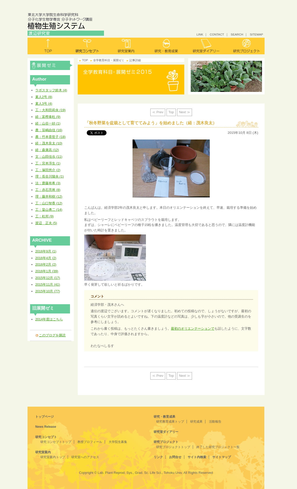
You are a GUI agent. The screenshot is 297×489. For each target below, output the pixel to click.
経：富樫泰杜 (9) (47, 117)
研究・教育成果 (166, 46)
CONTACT (217, 34)
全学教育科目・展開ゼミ (51, 65)
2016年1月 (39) (46, 271)
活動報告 (215, 421)
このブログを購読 (52, 335)
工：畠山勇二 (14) (48, 210)
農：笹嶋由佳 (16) (48, 130)
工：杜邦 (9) (44, 216)
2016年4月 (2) (45, 258)
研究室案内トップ (52, 457)
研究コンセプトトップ (55, 442)
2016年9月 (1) (45, 251)
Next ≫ (184, 112)
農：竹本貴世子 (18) (50, 137)
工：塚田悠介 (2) (47, 170)
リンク (158, 457)
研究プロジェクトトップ (173, 447)
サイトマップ (221, 457)
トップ (47, 46)
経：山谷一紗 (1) (47, 123)
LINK (199, 34)
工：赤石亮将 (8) (47, 190)
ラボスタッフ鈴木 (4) (51, 90)
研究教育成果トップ (170, 421)
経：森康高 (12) (47, 150)
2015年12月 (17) (47, 278)
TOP (85, 60)
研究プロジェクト (245, 46)
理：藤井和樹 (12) (48, 196)
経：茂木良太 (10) (48, 143)
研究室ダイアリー (205, 46)
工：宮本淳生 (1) (47, 163)
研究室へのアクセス (85, 457)
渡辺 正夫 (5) (46, 223)
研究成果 (196, 421)
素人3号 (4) (43, 104)
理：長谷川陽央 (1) (49, 176)
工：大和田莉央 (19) (50, 110)
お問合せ (175, 457)
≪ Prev (157, 112)
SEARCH (237, 34)
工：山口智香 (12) (48, 203)
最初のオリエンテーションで (192, 328)
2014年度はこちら (49, 319)
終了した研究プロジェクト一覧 (218, 447)
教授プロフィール (89, 442)
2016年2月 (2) (45, 264)
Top (171, 112)
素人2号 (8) (43, 97)
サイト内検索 (197, 457)
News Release (45, 427)
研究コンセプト (87, 46)
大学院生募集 (118, 442)
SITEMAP (256, 34)
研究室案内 (126, 46)
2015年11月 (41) (47, 284)
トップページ (44, 416)
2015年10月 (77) (47, 291)
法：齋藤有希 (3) (47, 183)
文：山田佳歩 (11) (48, 157)
